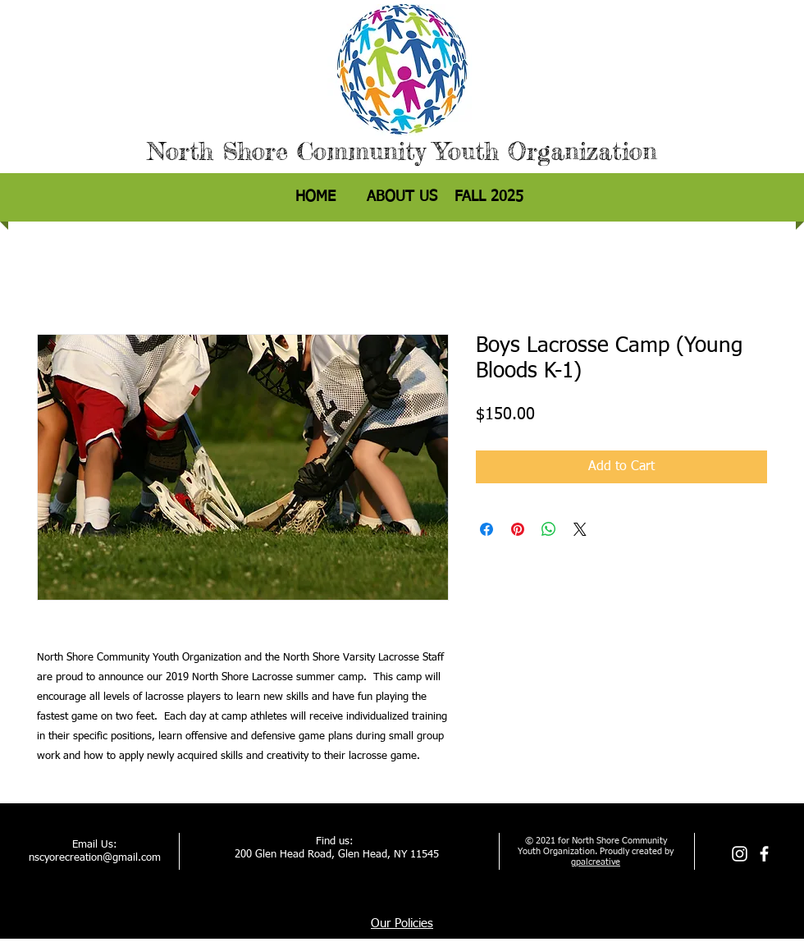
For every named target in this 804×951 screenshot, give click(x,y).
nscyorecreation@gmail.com (95, 858)
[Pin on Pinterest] (518, 529)
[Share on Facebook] (486, 529)
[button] (488, 197)
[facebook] (764, 854)
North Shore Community (286, 151)
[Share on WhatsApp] (549, 529)
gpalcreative (595, 861)
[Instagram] (739, 854)
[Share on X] (580, 529)
